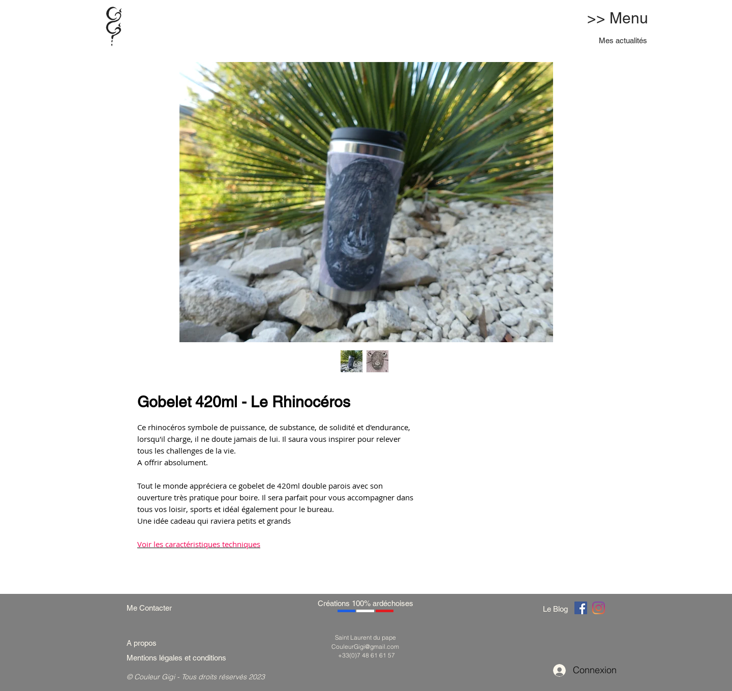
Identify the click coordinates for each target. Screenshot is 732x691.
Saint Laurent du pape (365, 637)
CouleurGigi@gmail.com (365, 646)
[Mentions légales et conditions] (189, 657)
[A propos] (145, 643)
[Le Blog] (557, 609)
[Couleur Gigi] (580, 608)
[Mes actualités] (623, 40)
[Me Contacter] (154, 607)
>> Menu (617, 18)
